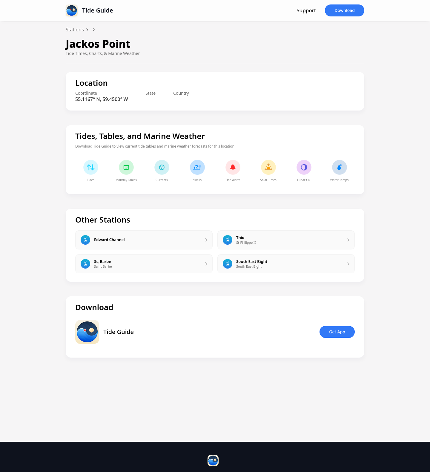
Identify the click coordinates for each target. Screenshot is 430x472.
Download (344, 10)
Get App (337, 332)
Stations (75, 30)
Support (306, 10)
